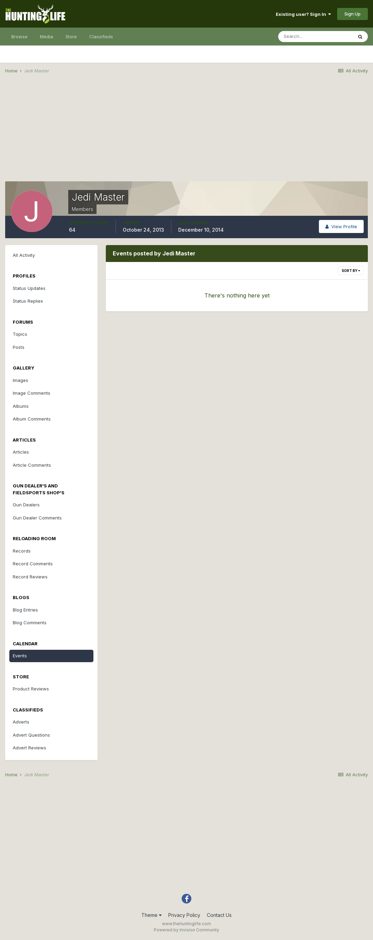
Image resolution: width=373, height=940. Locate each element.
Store (71, 36)
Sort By (351, 271)
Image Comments (31, 393)
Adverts (21, 722)
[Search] (315, 36)
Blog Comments (30, 622)
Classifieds (101, 36)
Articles (21, 452)
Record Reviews (30, 576)
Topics (20, 334)
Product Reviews (31, 688)
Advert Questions (31, 735)
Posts (18, 347)
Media (46, 36)
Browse (19, 36)
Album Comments (32, 419)
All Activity (24, 255)
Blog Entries (25, 610)
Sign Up (352, 14)
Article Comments (32, 465)
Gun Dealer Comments (37, 517)
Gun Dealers (26, 504)
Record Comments (33, 563)
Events (20, 655)
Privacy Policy (184, 915)
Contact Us (219, 915)
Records (22, 551)
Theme (151, 915)
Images (20, 380)
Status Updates (29, 288)
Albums (21, 406)
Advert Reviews (29, 747)
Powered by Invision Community (186, 929)
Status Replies (28, 301)
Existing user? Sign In (303, 14)
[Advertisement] (186, 133)
